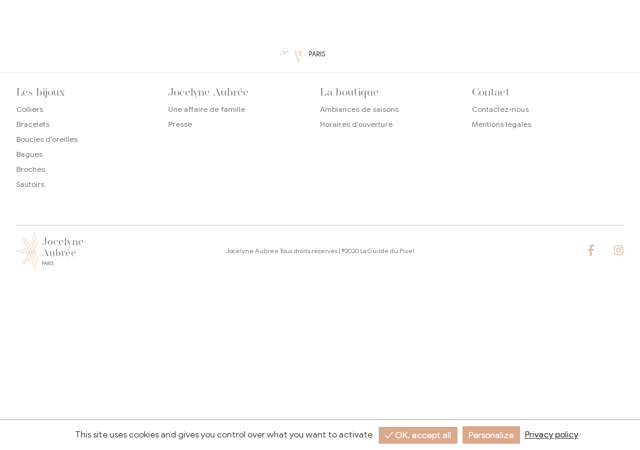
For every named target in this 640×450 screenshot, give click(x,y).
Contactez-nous (500, 109)
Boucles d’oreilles (47, 139)
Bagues (29, 154)
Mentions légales (501, 124)
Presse (180, 124)
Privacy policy (551, 434)
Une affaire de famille (206, 109)
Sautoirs (30, 184)
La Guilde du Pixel (387, 251)
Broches (30, 169)
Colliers (29, 109)
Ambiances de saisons (359, 109)
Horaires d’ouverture (356, 124)
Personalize (491, 435)
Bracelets (32, 124)
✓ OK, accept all (418, 435)
